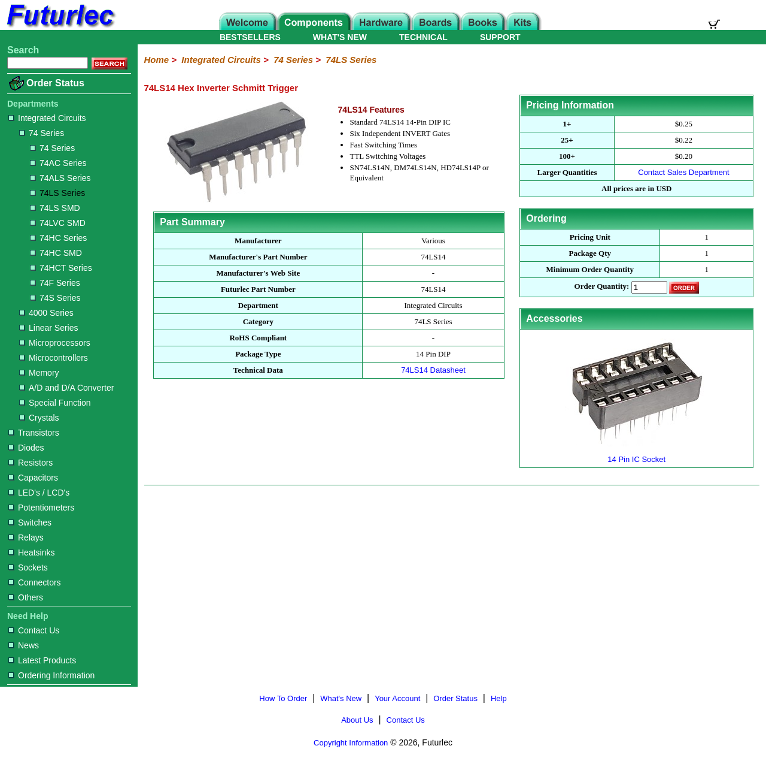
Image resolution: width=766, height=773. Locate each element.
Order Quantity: (602, 286)
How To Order (283, 698)
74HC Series (58, 238)
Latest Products (42, 660)
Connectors (34, 582)
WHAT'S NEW (340, 37)
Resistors (30, 462)
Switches (29, 522)
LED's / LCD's (38, 492)
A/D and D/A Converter (66, 387)
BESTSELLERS (250, 37)
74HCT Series (61, 268)
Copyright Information (351, 742)
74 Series (41, 133)
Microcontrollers (53, 358)
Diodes (26, 447)
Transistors (33, 432)
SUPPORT (500, 37)
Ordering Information (51, 675)
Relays (26, 537)
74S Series (55, 298)
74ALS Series (60, 178)
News (23, 645)
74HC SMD (56, 253)
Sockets (28, 567)
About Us (357, 719)
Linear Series (48, 328)
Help (499, 698)
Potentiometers (41, 507)
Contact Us (33, 630)
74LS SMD (55, 208)
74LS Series (57, 193)
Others (25, 597)
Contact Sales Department (683, 172)
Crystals (39, 417)
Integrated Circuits (47, 118)
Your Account (397, 698)
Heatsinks (31, 552)
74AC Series (58, 163)
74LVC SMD (58, 223)
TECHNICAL (423, 37)
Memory (39, 373)
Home (156, 60)
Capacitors (33, 477)
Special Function (55, 402)
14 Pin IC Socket (637, 454)
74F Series (55, 283)
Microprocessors (54, 343)
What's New (340, 698)
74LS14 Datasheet (433, 370)
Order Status (55, 83)
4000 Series (46, 313)
